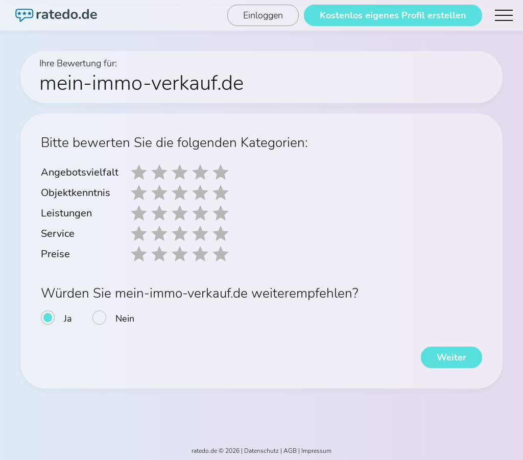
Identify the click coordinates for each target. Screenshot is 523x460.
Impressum (316, 451)
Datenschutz (261, 451)
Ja (68, 318)
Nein (124, 318)
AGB (290, 451)
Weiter (451, 357)
